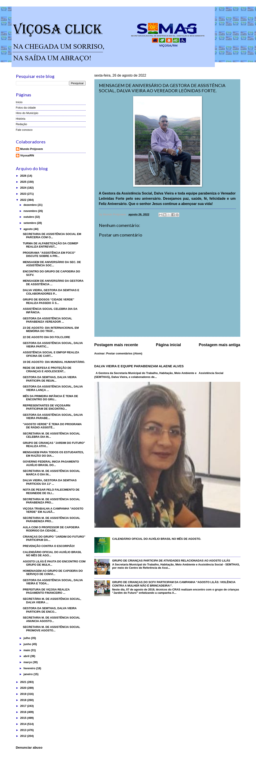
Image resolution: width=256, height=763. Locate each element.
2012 (23, 736)
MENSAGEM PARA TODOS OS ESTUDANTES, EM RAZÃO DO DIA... (53, 454)
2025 (23, 181)
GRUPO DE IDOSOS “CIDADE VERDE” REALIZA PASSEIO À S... (48, 301)
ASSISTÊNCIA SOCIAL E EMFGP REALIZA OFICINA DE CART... (51, 354)
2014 (23, 724)
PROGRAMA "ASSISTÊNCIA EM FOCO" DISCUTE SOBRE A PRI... (49, 254)
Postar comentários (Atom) (124, 353)
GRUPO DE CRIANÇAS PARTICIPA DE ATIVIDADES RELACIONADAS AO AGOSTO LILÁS (171, 560)
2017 (23, 706)
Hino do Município (27, 113)
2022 (23, 199)
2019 (23, 694)
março (28, 662)
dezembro (30, 204)
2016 (23, 712)
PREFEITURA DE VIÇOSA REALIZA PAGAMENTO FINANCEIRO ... (46, 591)
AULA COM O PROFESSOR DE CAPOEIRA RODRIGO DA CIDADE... (51, 529)
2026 (23, 175)
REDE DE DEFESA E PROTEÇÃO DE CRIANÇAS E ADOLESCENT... (47, 369)
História (20, 118)
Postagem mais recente (116, 345)
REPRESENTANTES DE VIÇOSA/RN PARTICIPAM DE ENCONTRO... (46, 407)
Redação (21, 124)
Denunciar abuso (29, 747)
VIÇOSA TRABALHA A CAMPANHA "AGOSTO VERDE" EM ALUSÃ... (53, 510)
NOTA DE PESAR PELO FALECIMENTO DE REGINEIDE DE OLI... (51, 491)
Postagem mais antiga (219, 345)
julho (27, 638)
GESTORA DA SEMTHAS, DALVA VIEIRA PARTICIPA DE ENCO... (49, 610)
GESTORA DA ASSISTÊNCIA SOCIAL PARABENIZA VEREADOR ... (47, 320)
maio (27, 650)
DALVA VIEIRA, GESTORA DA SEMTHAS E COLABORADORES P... (51, 291)
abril (27, 656)
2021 (23, 682)
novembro (31, 211)
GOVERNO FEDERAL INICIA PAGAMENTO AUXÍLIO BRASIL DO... (51, 463)
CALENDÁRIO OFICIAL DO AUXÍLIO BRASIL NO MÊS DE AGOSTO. (156, 538)
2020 (23, 687)
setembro (30, 223)
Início (19, 102)
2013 (23, 730)
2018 (23, 700)
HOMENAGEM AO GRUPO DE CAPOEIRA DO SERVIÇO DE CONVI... (53, 572)
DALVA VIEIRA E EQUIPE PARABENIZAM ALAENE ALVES (139, 366)
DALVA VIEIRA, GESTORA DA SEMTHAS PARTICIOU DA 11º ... (50, 482)
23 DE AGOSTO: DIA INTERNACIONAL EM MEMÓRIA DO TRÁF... (51, 329)
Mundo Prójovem (31, 149)
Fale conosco (24, 129)
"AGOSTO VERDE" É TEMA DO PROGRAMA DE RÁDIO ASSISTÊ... (52, 426)
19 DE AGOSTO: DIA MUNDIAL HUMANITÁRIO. (54, 362)
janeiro (29, 674)
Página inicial (168, 345)
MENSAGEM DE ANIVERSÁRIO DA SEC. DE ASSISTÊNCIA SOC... (52, 263)
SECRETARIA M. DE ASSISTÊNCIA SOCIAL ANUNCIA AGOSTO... (51, 619)
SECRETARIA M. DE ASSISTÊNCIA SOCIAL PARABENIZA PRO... (51, 501)
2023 (23, 193)
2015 (23, 717)
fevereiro (30, 668)
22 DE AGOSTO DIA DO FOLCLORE (46, 337)
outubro (29, 216)
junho (28, 644)
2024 (23, 187)
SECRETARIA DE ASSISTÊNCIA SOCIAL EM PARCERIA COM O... (52, 235)
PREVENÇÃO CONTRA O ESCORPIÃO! (49, 546)
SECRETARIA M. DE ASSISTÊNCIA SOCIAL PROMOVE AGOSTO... (51, 628)
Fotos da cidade (26, 107)
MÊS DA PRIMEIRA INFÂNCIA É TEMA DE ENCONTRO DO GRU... (50, 397)
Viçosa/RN (27, 155)
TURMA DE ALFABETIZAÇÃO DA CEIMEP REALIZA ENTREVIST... (50, 245)
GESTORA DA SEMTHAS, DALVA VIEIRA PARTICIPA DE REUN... (49, 379)
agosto (29, 229)
